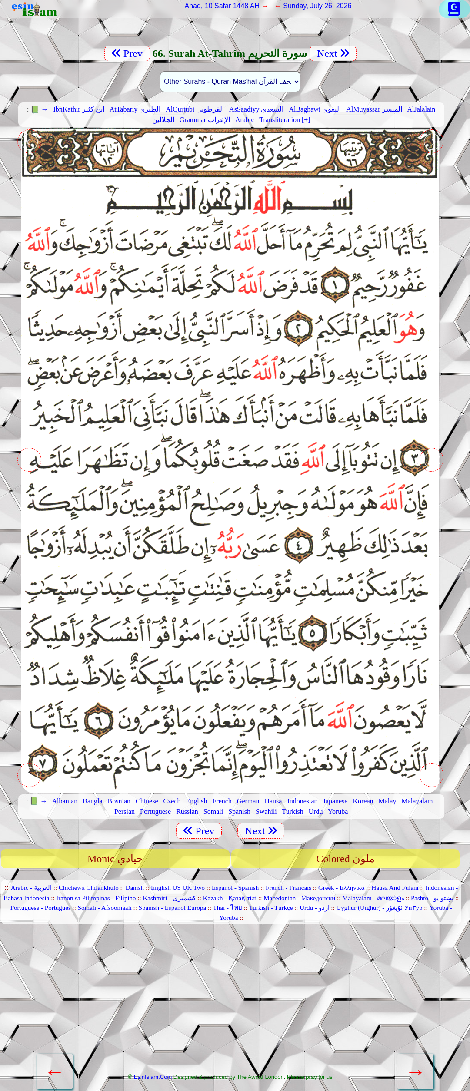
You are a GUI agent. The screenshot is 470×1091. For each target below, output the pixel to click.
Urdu (316, 811)
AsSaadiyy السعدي (256, 109)
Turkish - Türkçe (271, 907)
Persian (124, 811)
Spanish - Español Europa (172, 907)
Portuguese (155, 811)
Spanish (239, 811)
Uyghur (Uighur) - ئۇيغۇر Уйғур (379, 907)
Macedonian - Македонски (299, 898)
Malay (388, 801)
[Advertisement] (230, 1002)
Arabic (244, 119)
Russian (187, 811)
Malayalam (417, 801)
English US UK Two (178, 887)
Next (333, 53)
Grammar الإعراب (205, 119)
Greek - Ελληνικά (341, 887)
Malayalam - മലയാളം (373, 898)
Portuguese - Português (40, 907)
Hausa (273, 801)
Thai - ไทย (227, 907)
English (196, 801)
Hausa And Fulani (394, 887)
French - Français (288, 887)
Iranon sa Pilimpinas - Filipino (96, 898)
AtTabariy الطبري (135, 109)
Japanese (335, 801)
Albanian (65, 801)
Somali (213, 811)
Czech (172, 801)
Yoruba (338, 811)
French (221, 801)
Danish (135, 887)
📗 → (39, 109)
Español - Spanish (235, 887)
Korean (363, 801)
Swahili (266, 811)
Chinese (147, 801)
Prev (127, 53)
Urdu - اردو (314, 907)
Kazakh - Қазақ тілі (230, 898)
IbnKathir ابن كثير (78, 109)
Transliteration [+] (284, 119)
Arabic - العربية (31, 887)
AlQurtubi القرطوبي (195, 109)
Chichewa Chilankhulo (89, 887)
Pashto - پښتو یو (432, 898)
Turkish (292, 811)
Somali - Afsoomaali (105, 907)
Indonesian (302, 801)
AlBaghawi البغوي (315, 109)
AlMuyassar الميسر (374, 109)
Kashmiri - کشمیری (169, 898)
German (248, 801)
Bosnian (119, 801)
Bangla (92, 801)
